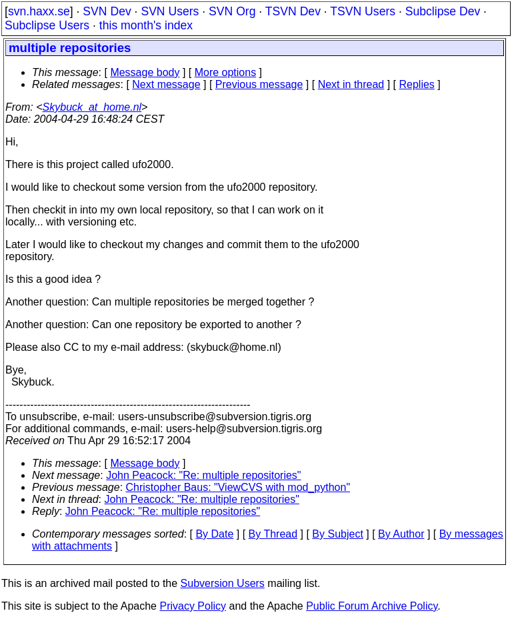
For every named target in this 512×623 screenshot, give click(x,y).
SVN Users (170, 11)
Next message (166, 84)
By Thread (273, 534)
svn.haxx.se (39, 11)
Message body (144, 72)
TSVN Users (362, 11)
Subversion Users (223, 583)
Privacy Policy (192, 606)
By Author (401, 534)
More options (226, 72)
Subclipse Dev (442, 11)
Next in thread (351, 84)
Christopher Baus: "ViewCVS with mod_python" (238, 487)
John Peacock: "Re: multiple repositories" (203, 475)
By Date (214, 534)
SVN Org (232, 11)
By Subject (337, 534)
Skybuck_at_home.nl (92, 107)
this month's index (146, 25)
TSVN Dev (293, 11)
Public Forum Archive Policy (371, 606)
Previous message (259, 84)
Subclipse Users (47, 25)
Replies (417, 84)
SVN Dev (107, 11)
